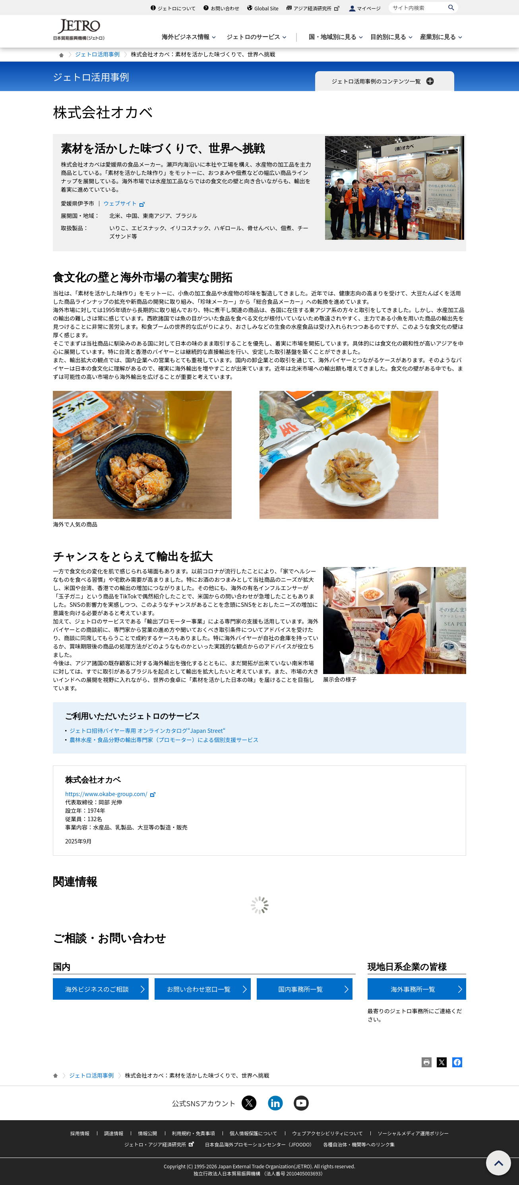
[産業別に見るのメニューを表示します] (440, 37)
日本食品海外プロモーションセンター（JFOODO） (259, 1144)
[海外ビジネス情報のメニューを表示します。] (188, 37)
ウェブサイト (124, 203)
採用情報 (79, 1133)
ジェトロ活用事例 (97, 54)
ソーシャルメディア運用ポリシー (413, 1133)
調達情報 (113, 1133)
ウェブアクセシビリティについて (327, 1133)
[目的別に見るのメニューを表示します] (390, 37)
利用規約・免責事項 (193, 1133)
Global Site (266, 8)
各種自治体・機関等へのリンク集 (359, 1144)
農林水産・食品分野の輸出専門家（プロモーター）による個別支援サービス (164, 740)
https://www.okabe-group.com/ (110, 794)
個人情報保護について (253, 1133)
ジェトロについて (177, 8)
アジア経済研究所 (317, 8)
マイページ (369, 8)
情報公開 (147, 1133)
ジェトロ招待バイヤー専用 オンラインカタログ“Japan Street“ (147, 730)
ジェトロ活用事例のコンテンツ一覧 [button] (383, 81)
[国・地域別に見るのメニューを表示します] (335, 37)
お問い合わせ (225, 8)
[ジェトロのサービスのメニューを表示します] (256, 37)
